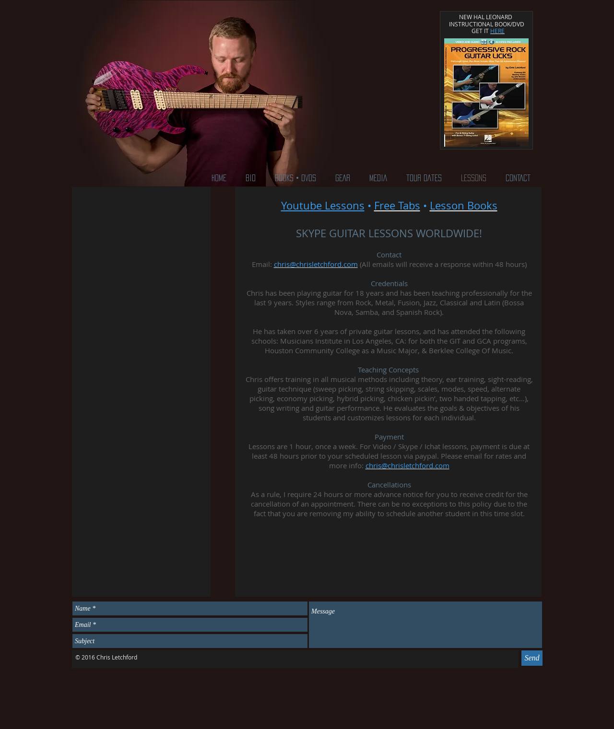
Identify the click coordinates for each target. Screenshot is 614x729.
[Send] (532, 658)
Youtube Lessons (323, 205)
